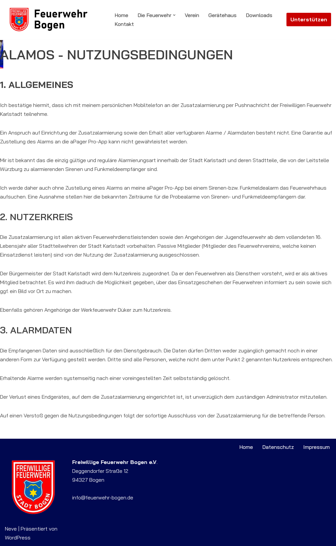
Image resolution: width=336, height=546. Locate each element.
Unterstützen (308, 19)
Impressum (316, 447)
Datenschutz (278, 447)
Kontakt (124, 24)
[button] (174, 15)
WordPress (18, 537)
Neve (11, 528)
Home (121, 15)
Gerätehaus (222, 15)
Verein (192, 15)
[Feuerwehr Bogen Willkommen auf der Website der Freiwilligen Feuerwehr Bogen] (54, 19)
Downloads (259, 15)
